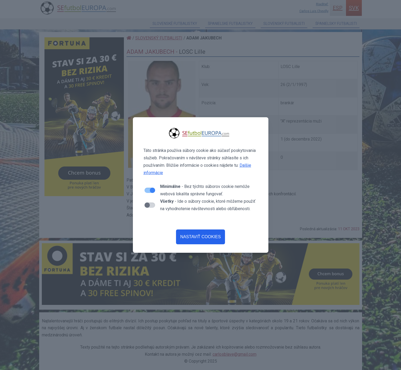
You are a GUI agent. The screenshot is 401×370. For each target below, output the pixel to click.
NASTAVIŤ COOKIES (200, 236)
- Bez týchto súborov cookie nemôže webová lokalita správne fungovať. (205, 190)
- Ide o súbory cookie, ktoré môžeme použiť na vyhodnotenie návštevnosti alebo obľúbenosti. (207, 205)
